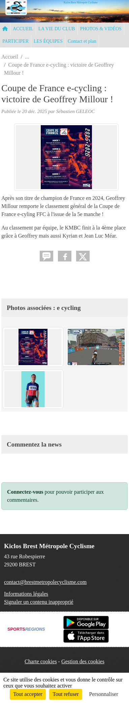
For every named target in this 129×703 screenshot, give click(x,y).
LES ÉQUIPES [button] (48, 41)
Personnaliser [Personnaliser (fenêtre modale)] (103, 694)
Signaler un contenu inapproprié (38, 602)
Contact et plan (82, 41)
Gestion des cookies (82, 661)
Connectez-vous (25, 492)
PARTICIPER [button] (15, 41)
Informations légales (26, 594)
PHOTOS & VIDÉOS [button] (101, 28)
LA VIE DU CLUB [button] (56, 28)
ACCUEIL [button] (23, 28)
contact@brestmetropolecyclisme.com (45, 582)
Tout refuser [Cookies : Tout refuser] (66, 694)
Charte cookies (41, 661)
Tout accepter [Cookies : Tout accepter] (27, 694)
